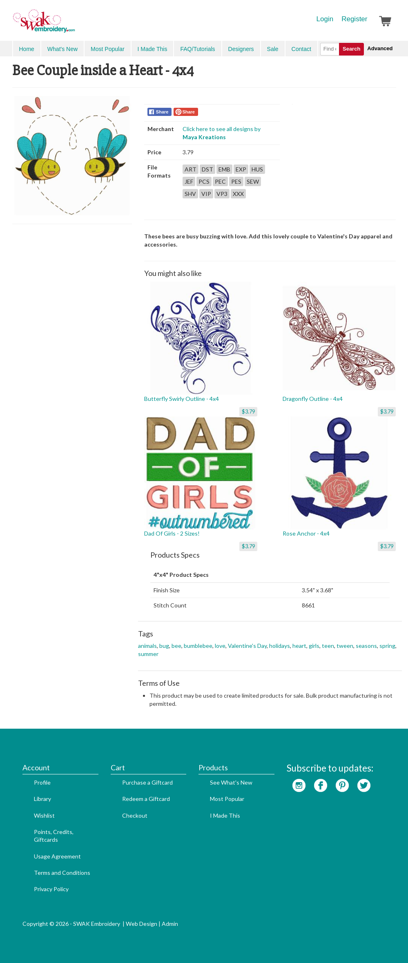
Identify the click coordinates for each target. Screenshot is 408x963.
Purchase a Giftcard (147, 782)
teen (328, 645)
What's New (62, 49)
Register (354, 19)
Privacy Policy (51, 888)
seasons (366, 645)
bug (164, 645)
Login (325, 19)
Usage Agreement (57, 856)
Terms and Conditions (62, 872)
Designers (241, 49)
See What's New (231, 782)
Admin (170, 923)
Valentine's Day (247, 645)
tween (345, 645)
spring (387, 645)
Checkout (134, 815)
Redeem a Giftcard (146, 798)
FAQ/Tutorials (197, 49)
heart (299, 645)
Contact (301, 49)
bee (176, 645)
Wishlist (44, 815)
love (220, 645)
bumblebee (198, 645)
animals (147, 645)
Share (162, 111)
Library (42, 798)
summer (148, 653)
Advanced (379, 48)
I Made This (152, 49)
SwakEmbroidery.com (73, 24)
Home (26, 49)
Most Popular (107, 49)
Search (351, 49)
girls (314, 645)
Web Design (141, 923)
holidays (279, 645)
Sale (273, 49)
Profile (42, 782)
